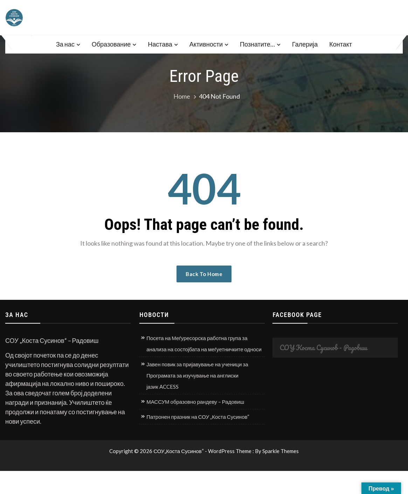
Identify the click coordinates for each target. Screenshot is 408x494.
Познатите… (257, 44)
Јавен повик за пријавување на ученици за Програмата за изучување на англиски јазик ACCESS (197, 375)
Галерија (305, 44)
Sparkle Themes (280, 451)
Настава (160, 44)
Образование (111, 44)
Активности (206, 44)
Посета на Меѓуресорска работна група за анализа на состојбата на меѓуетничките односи (204, 343)
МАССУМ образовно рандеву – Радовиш (195, 401)
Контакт (340, 44)
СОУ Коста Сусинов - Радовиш (323, 347)
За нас (65, 44)
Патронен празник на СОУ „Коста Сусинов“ (197, 417)
